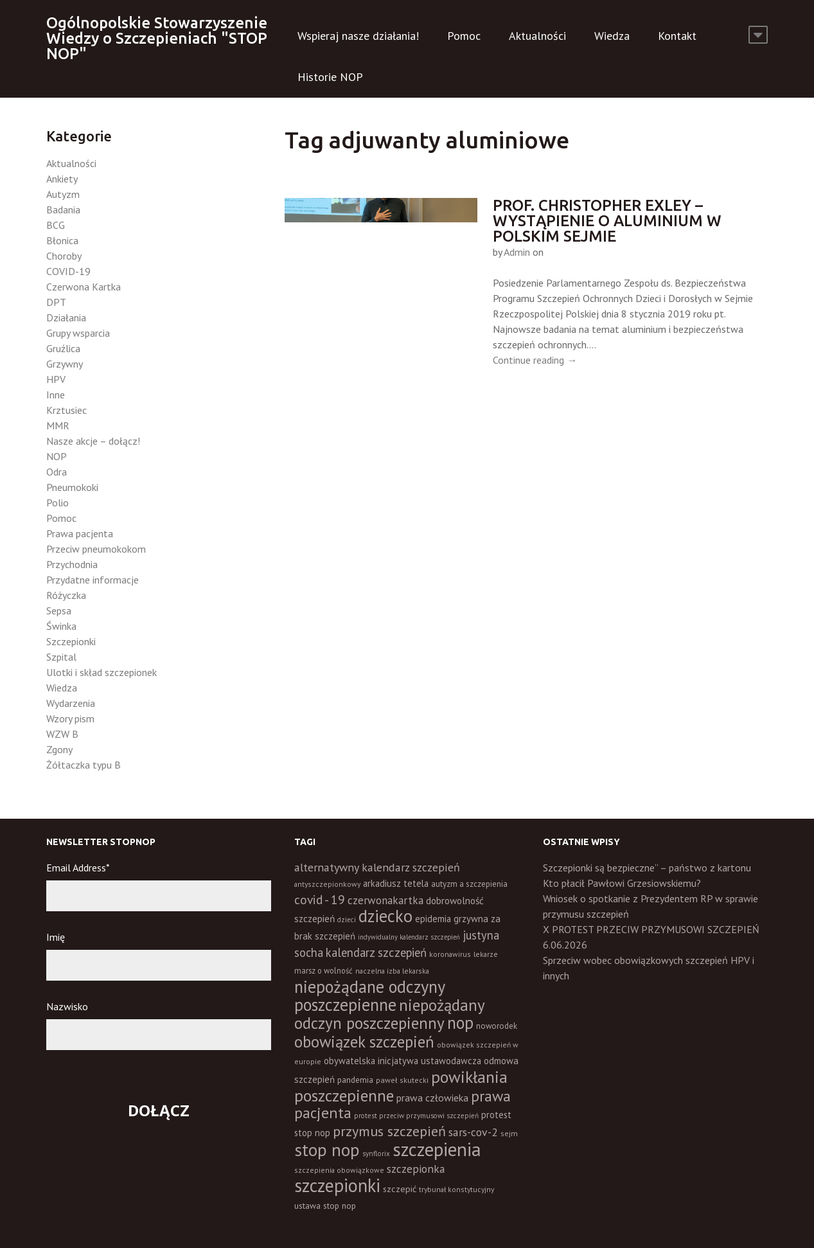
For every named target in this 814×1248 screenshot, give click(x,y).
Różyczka (66, 595)
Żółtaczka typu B (83, 764)
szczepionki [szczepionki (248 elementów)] (337, 1185)
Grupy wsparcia (78, 332)
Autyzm (63, 194)
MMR (57, 425)
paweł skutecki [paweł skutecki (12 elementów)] (402, 1080)
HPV (56, 379)
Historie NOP (330, 76)
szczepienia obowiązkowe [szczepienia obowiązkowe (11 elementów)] (339, 1170)
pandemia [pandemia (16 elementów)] (355, 1079)
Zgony (59, 749)
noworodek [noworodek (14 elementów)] (496, 1026)
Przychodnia (72, 564)
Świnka (61, 626)
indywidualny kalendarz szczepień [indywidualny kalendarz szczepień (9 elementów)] (409, 936)
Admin (517, 251)
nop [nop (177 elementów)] (460, 1022)
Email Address (78, 867)
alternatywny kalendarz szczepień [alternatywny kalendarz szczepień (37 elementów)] (377, 867)
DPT (56, 302)
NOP (56, 456)
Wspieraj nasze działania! (358, 35)
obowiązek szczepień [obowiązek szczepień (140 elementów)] (364, 1041)
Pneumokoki (72, 487)
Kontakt (677, 35)
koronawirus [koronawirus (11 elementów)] (450, 954)
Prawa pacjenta (79, 533)
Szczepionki (71, 641)
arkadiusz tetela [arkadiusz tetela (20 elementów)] (396, 883)
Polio (57, 502)
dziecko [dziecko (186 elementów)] (385, 916)
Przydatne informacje (92, 579)
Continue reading (535, 359)
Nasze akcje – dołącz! (93, 440)
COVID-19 (68, 271)
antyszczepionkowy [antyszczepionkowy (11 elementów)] (327, 884)
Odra (56, 471)
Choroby (64, 255)
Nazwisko (67, 1006)
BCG (55, 224)
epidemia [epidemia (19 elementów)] (433, 919)
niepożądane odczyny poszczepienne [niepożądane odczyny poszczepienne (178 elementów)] (369, 995)
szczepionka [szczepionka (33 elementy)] (416, 1168)
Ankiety (62, 178)
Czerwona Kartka (83, 286)
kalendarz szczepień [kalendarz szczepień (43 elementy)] (376, 952)
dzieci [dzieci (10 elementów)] (346, 919)
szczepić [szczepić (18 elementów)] (399, 1189)
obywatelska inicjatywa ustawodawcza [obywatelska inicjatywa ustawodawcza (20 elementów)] (402, 1061)
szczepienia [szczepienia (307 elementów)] (437, 1149)
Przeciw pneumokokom (96, 548)
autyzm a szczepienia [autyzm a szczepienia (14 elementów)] (469, 883)
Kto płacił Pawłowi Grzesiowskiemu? (622, 883)
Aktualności (537, 35)
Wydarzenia (70, 703)
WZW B (62, 733)
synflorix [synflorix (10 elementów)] (376, 1153)
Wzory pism (70, 718)
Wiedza (612, 35)
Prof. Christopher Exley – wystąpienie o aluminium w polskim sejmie (607, 221)
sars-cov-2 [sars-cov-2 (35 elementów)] (473, 1132)
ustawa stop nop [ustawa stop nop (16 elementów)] (325, 1205)
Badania (63, 209)
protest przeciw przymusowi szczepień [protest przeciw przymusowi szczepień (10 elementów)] (416, 1115)
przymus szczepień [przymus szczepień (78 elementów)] (389, 1131)
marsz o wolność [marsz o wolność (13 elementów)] (323, 970)
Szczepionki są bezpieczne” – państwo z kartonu (647, 867)
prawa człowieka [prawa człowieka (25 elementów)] (432, 1097)
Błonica (62, 240)
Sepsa (58, 610)
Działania (66, 317)
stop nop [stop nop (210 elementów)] (327, 1149)
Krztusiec (66, 410)
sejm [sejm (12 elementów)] (509, 1133)
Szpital (61, 656)
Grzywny (64, 363)
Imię (55, 937)
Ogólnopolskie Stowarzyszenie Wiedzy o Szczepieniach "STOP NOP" (156, 38)
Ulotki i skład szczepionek (101, 672)
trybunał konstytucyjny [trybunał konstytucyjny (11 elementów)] (456, 1189)
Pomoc (464, 35)
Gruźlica (63, 348)
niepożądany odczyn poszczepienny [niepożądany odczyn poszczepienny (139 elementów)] (389, 1013)
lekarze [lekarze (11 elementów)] (485, 954)
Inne (55, 394)
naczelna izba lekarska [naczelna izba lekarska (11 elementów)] (392, 971)
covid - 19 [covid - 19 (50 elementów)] (319, 899)
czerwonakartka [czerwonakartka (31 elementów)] (385, 900)
